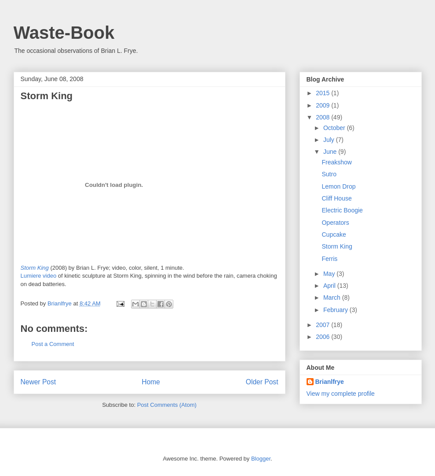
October (335, 127)
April (330, 285)
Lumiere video (39, 275)
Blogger (261, 458)
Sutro (329, 174)
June (330, 151)
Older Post (262, 382)
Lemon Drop (338, 186)
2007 (323, 324)
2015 (323, 93)
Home (151, 382)
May (329, 273)
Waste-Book (64, 32)
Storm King (47, 95)
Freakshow (336, 162)
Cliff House (336, 198)
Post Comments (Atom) (167, 405)
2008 (323, 117)
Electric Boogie (342, 210)
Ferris (329, 258)
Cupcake (334, 234)
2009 (323, 105)
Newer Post (38, 382)
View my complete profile (341, 393)
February (336, 309)
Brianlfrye (329, 381)
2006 (323, 336)
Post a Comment (53, 344)
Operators (335, 222)
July (329, 139)
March (332, 297)
